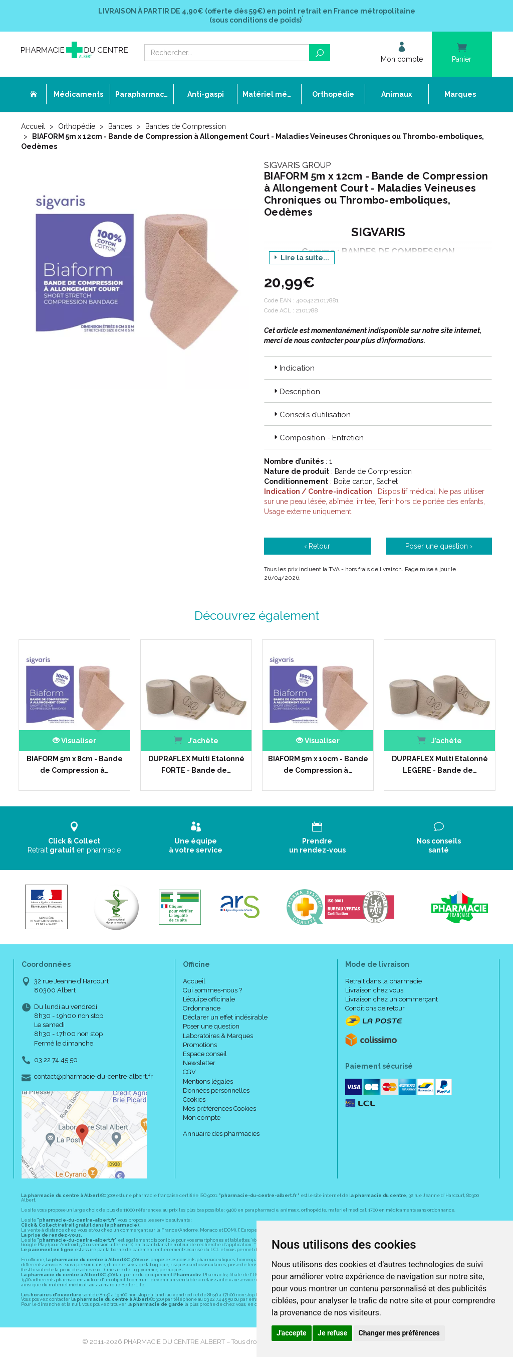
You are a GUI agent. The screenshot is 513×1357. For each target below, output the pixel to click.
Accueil (33, 126)
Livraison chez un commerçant (391, 999)
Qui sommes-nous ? (212, 990)
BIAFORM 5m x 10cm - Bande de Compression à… (318, 764)
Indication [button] (293, 368)
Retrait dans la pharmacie (383, 981)
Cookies (194, 1099)
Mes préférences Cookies (219, 1108)
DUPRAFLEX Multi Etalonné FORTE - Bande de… (196, 764)
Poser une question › (438, 546)
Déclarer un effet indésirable (225, 1017)
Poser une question (211, 1026)
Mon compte (201, 1117)
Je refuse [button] (332, 1333)
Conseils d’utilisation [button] (311, 414)
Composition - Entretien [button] (318, 437)
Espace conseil (205, 1054)
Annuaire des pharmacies (221, 1133)
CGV (189, 1072)
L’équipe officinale (209, 999)
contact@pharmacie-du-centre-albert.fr (93, 1076)
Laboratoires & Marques (218, 1036)
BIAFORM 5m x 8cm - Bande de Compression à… (75, 764)
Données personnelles (216, 1090)
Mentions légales (208, 1081)
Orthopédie (76, 126)
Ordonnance (201, 1008)
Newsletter (199, 1063)
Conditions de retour (375, 1008)
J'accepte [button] (292, 1333)
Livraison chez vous (374, 990)
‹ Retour (317, 546)
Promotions (200, 1045)
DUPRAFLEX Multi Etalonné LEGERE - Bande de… (440, 764)
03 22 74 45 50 (56, 1060)
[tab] (378, 368)
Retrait (74, 837)
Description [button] (296, 391)
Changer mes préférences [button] (399, 1333)
